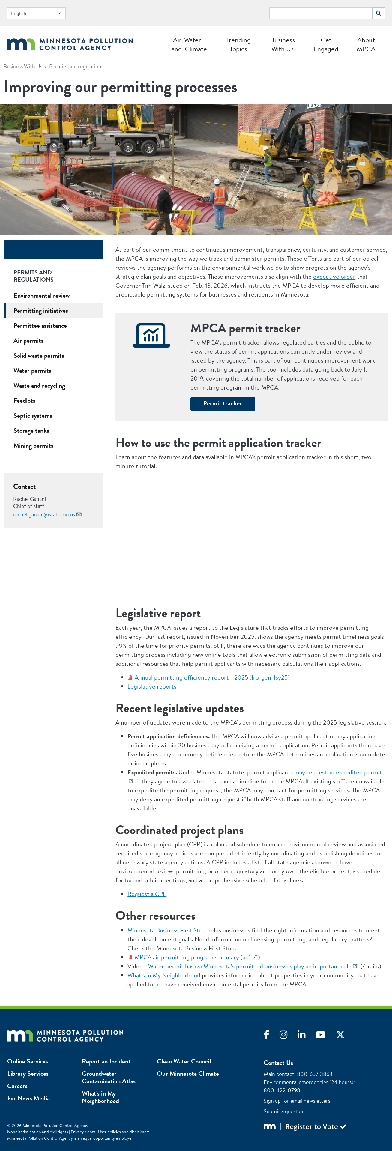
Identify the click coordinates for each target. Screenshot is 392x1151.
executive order (334, 276)
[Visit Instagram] (289, 1036)
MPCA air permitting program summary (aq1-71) (197, 957)
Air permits (28, 340)
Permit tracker (223, 403)
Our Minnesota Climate (188, 1073)
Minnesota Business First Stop (166, 930)
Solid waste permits (38, 355)
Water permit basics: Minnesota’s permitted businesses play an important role (250, 966)
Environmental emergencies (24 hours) (308, 1082)
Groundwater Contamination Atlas (109, 1077)
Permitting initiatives (40, 310)
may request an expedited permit (338, 772)
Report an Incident (106, 1061)
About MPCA (366, 44)
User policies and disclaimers (124, 1132)
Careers (17, 1085)
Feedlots (24, 400)
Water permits (32, 370)
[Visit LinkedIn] (307, 1036)
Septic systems (32, 415)
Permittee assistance (40, 325)
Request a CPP (146, 894)
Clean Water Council (184, 1061)
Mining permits (33, 445)
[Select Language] (36, 13)
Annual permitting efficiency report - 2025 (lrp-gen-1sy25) (212, 677)
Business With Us (282, 44)
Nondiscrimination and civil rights (37, 1132)
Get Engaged (325, 44)
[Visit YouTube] (326, 1036)
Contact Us (278, 1062)
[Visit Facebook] (272, 1036)
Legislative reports (151, 686)
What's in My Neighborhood (163, 975)
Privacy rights (83, 1132)
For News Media (28, 1098)
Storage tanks (31, 430)
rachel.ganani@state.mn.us (44, 514)
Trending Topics (238, 44)
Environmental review (41, 295)
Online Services (27, 1061)
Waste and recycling (39, 385)
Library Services (28, 1073)
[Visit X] (345, 1036)
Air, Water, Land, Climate (187, 44)
